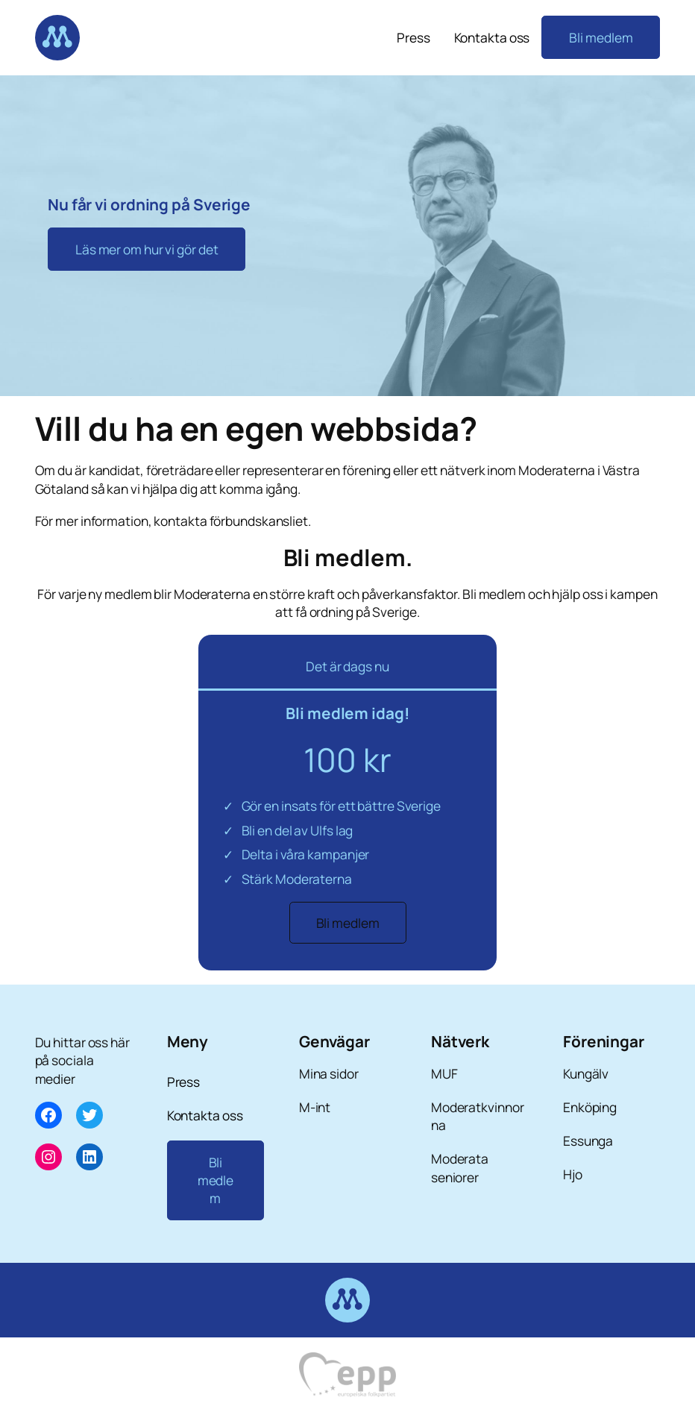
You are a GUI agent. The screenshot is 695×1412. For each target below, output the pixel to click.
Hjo (572, 1174)
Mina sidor (329, 1073)
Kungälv (585, 1073)
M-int (315, 1107)
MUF (444, 1073)
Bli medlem (600, 37)
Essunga (588, 1140)
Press (413, 37)
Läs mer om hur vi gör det (146, 249)
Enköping (590, 1107)
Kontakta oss (492, 37)
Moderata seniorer (459, 1167)
